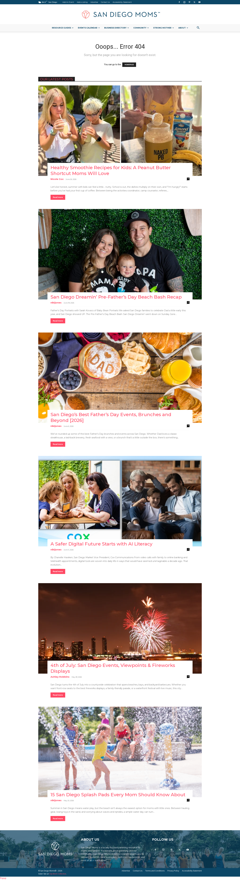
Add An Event (68, 2)
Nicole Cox (57, 179)
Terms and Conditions (155, 870)
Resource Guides (62, 28)
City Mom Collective (57, 873)
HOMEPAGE (129, 65)
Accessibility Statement (122, 2)
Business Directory (116, 28)
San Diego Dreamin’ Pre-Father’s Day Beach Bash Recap (116, 297)
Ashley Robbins (60, 676)
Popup (3, 878)
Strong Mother (163, 28)
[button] (198, 28)
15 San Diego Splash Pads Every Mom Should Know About (118, 794)
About (183, 28)
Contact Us (105, 2)
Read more (58, 197)
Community (141, 28)
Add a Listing (82, 2)
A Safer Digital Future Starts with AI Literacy (101, 544)
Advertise (94, 2)
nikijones (56, 302)
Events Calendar (89, 28)
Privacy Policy (173, 870)
